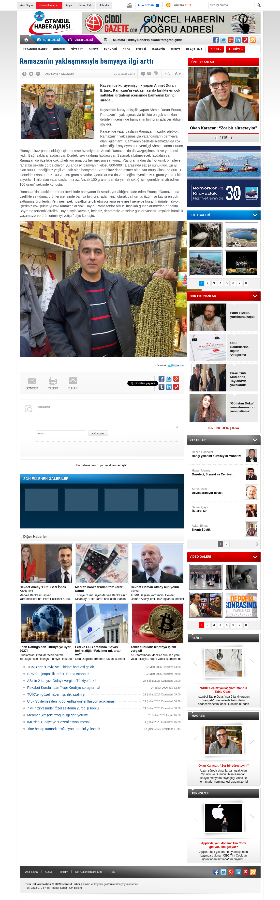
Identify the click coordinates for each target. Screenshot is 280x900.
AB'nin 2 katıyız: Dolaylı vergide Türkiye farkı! (61, 681)
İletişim (64, 871)
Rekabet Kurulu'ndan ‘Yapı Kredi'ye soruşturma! (63, 688)
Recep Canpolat (218, 454)
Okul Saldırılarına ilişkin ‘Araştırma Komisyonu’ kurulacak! (239, 349)
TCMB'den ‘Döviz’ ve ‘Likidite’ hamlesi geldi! (60, 667)
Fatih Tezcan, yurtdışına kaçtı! (242, 314)
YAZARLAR (198, 440)
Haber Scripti (60, 887)
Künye (48, 871)
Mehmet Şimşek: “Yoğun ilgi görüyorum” (57, 715)
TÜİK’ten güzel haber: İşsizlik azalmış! (56, 694)
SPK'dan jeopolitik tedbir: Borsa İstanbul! (58, 674)
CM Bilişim (75, 887)
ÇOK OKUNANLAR (203, 296)
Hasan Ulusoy (218, 472)
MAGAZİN (199, 716)
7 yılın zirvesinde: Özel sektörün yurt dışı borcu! (63, 708)
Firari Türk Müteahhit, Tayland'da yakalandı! (238, 379)
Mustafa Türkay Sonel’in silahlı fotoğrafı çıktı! (147, 40)
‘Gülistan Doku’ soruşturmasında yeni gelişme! (242, 407)
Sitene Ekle (85, 5)
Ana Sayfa (26, 5)
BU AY (235, 428)
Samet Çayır (218, 509)
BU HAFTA (222, 428)
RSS (112, 871)
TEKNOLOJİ (200, 793)
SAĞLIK (197, 638)
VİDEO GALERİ (200, 556)
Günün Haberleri (49, 5)
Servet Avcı (218, 491)
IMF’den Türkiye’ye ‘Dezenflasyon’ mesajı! (59, 722)
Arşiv (69, 5)
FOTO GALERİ (200, 215)
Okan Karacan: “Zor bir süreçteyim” (223, 128)
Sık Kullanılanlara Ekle (88, 871)
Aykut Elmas (218, 528)
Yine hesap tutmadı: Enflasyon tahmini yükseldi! (63, 729)
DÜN (210, 428)
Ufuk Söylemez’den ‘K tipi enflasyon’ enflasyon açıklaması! (72, 701)
